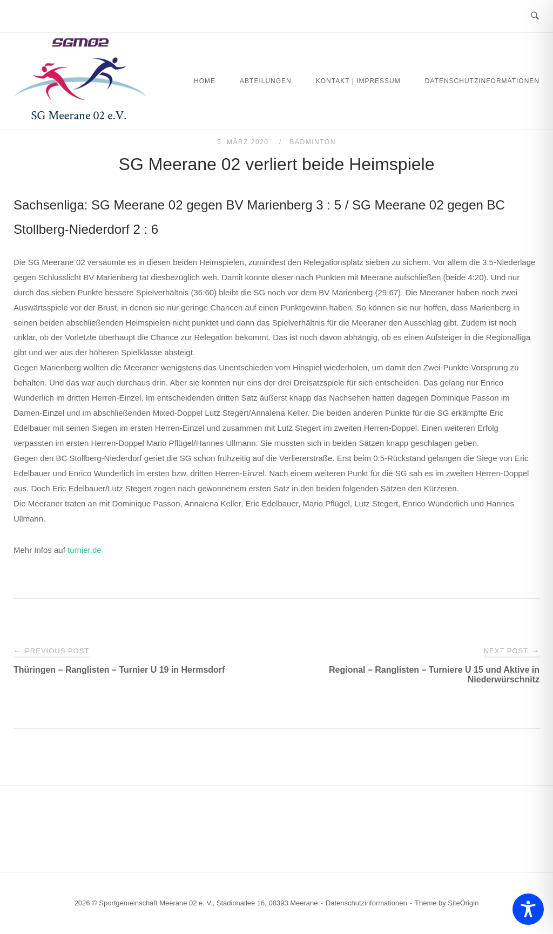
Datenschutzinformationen (482, 81)
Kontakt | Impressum (358, 81)
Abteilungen (266, 81)
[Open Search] (534, 16)
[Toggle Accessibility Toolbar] (528, 909)
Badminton (313, 142)
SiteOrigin (463, 903)
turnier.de (85, 549)
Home (204, 81)
